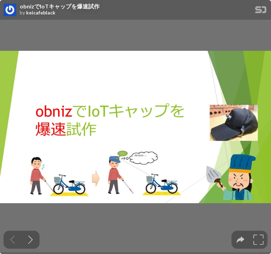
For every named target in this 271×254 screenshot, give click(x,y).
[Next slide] (30, 240)
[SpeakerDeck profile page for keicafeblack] (10, 10)
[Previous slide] (12, 240)
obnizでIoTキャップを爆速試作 (60, 6)
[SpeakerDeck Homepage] (260, 11)
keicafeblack (40, 12)
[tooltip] (240, 240)
